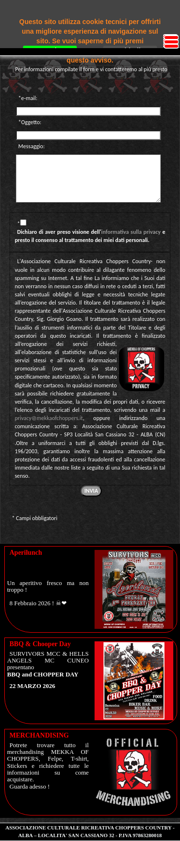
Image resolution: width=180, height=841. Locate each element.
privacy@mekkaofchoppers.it (49, 418)
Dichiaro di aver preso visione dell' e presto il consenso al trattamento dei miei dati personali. (90, 236)
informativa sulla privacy (131, 232)
